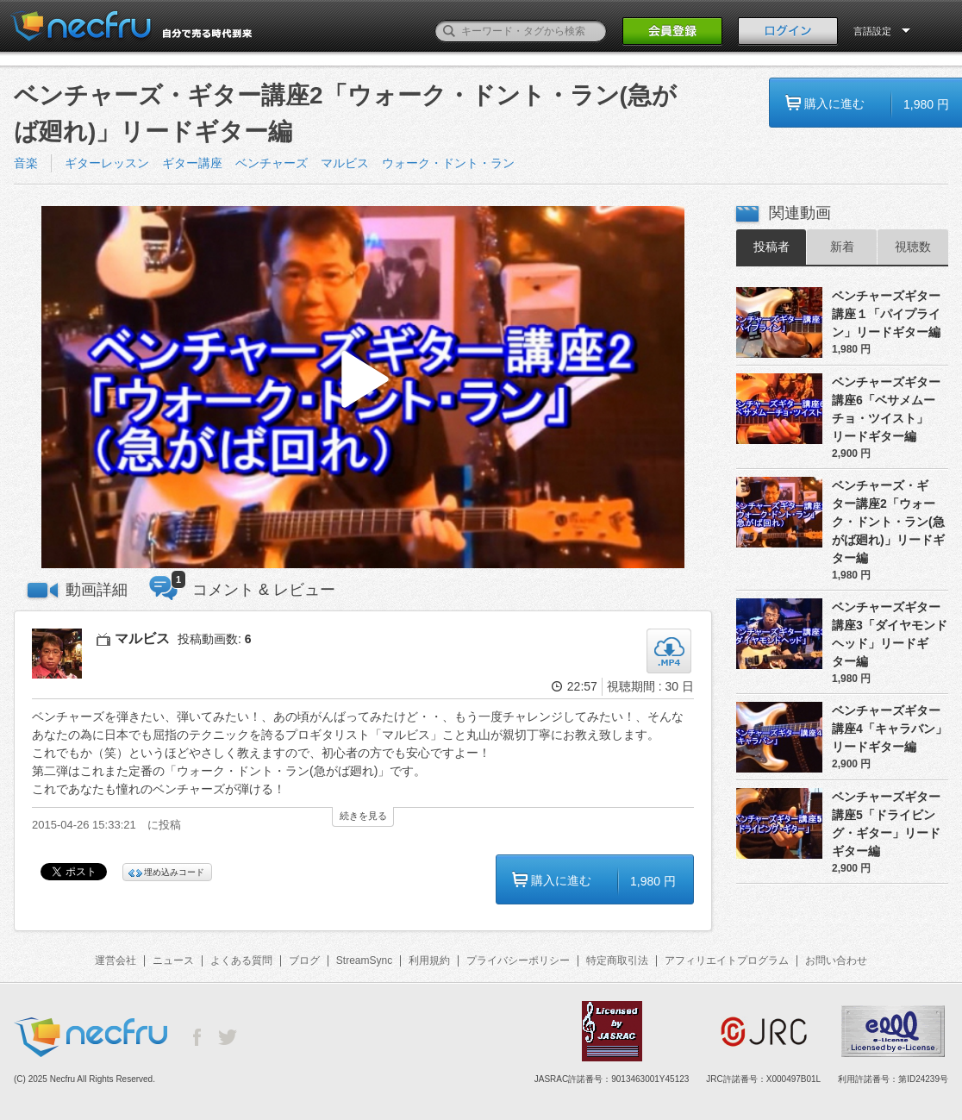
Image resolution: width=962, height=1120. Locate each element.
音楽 (26, 163)
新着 (842, 246)
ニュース (173, 960)
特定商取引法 (617, 960)
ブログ (304, 960)
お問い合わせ (836, 960)
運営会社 (115, 960)
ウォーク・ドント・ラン (448, 163)
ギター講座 (192, 163)
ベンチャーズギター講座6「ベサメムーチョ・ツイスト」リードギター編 (886, 409)
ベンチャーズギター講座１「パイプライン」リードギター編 (886, 314)
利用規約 (429, 960)
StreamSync (364, 960)
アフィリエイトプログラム (727, 960)
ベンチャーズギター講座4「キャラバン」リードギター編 (889, 729)
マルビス (345, 163)
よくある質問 (241, 960)
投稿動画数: (215, 639)
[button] (362, 387)
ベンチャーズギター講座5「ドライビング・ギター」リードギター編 (886, 824)
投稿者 (771, 246)
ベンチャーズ (271, 163)
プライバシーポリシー (518, 960)
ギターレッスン (107, 163)
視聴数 (913, 246)
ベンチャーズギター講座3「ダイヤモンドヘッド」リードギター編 (889, 634)
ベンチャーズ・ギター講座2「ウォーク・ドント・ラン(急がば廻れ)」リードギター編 (888, 522)
